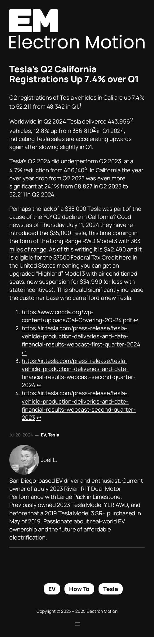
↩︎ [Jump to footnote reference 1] (135, 320)
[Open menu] (77, 624)
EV (43, 435)
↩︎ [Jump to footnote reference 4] (38, 417)
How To (79, 589)
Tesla (53, 435)
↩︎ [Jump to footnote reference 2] (24, 353)
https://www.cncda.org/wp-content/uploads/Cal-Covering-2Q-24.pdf (77, 316)
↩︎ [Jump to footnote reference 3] (39, 385)
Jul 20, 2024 (21, 435)
